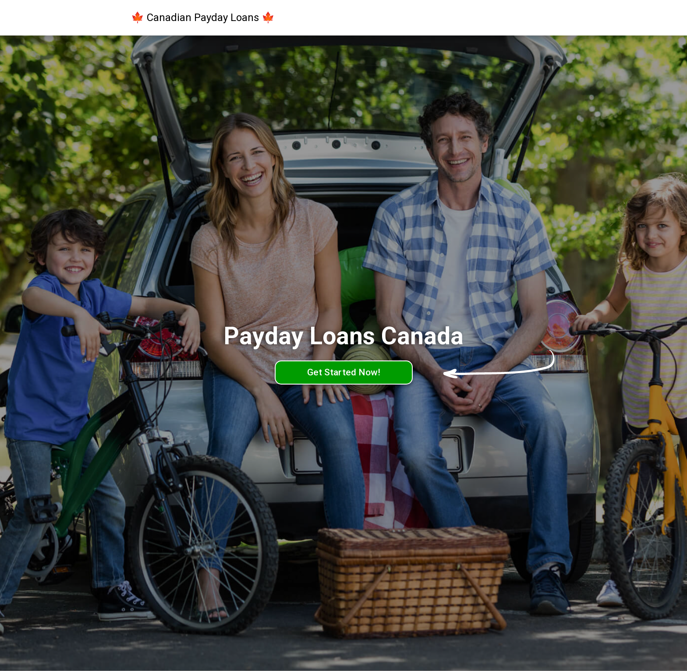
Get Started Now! (343, 372)
